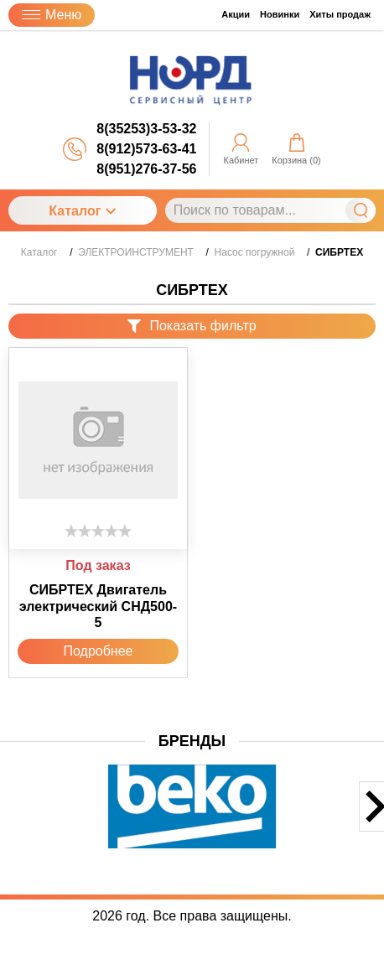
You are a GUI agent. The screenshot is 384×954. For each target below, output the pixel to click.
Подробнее (98, 651)
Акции (235, 14)
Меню (51, 15)
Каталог (82, 211)
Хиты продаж (340, 14)
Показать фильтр (191, 326)
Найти (360, 210)
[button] (11, 820)
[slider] (98, 530)
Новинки (279, 14)
